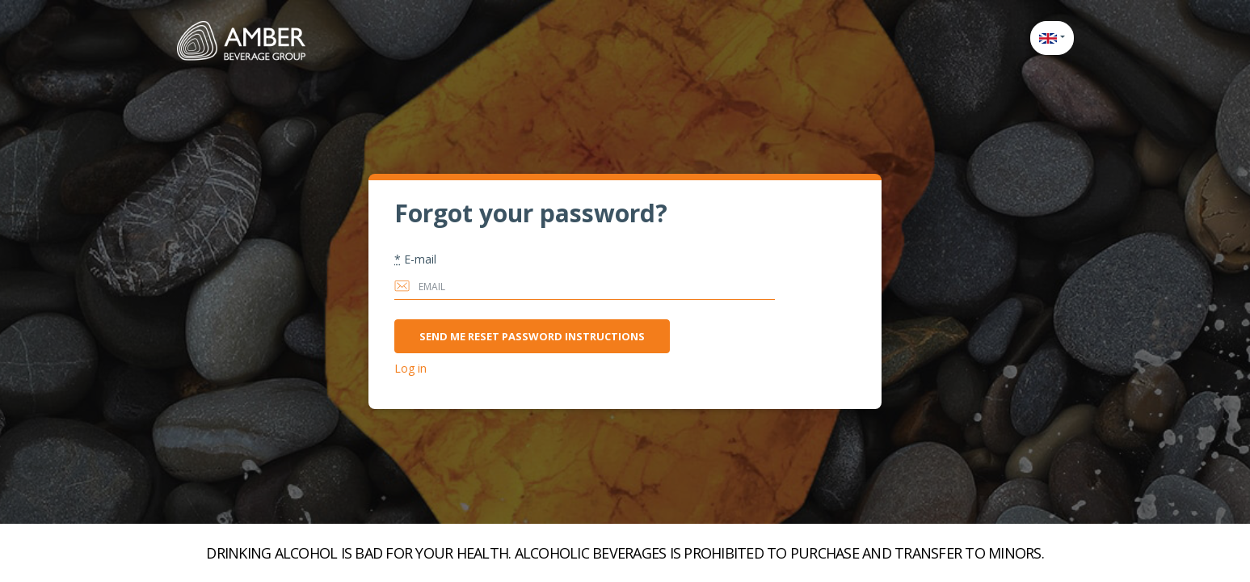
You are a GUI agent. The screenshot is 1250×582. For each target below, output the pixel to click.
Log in (410, 368)
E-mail (415, 259)
